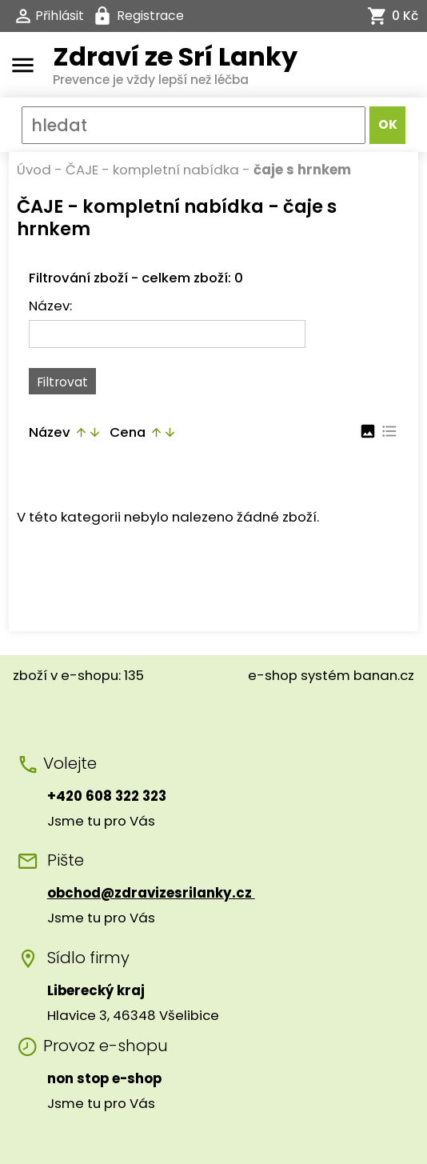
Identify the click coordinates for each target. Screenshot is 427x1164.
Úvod (34, 169)
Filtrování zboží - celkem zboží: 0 (136, 277)
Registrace (150, 15)
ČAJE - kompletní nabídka (152, 169)
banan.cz (383, 675)
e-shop (272, 675)
